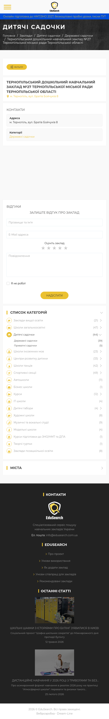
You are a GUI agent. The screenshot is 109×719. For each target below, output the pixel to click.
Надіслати (54, 295)
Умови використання (55, 561)
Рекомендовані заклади (56, 581)
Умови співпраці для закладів (56, 574)
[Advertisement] (54, 174)
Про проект (56, 554)
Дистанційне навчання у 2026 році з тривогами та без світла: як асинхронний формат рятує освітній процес (54, 681)
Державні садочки (22, 136)
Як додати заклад (56, 567)
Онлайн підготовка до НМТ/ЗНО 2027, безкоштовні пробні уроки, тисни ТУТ (54, 16)
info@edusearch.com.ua (61, 535)
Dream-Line (65, 713)
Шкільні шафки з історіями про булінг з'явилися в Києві (54, 628)
